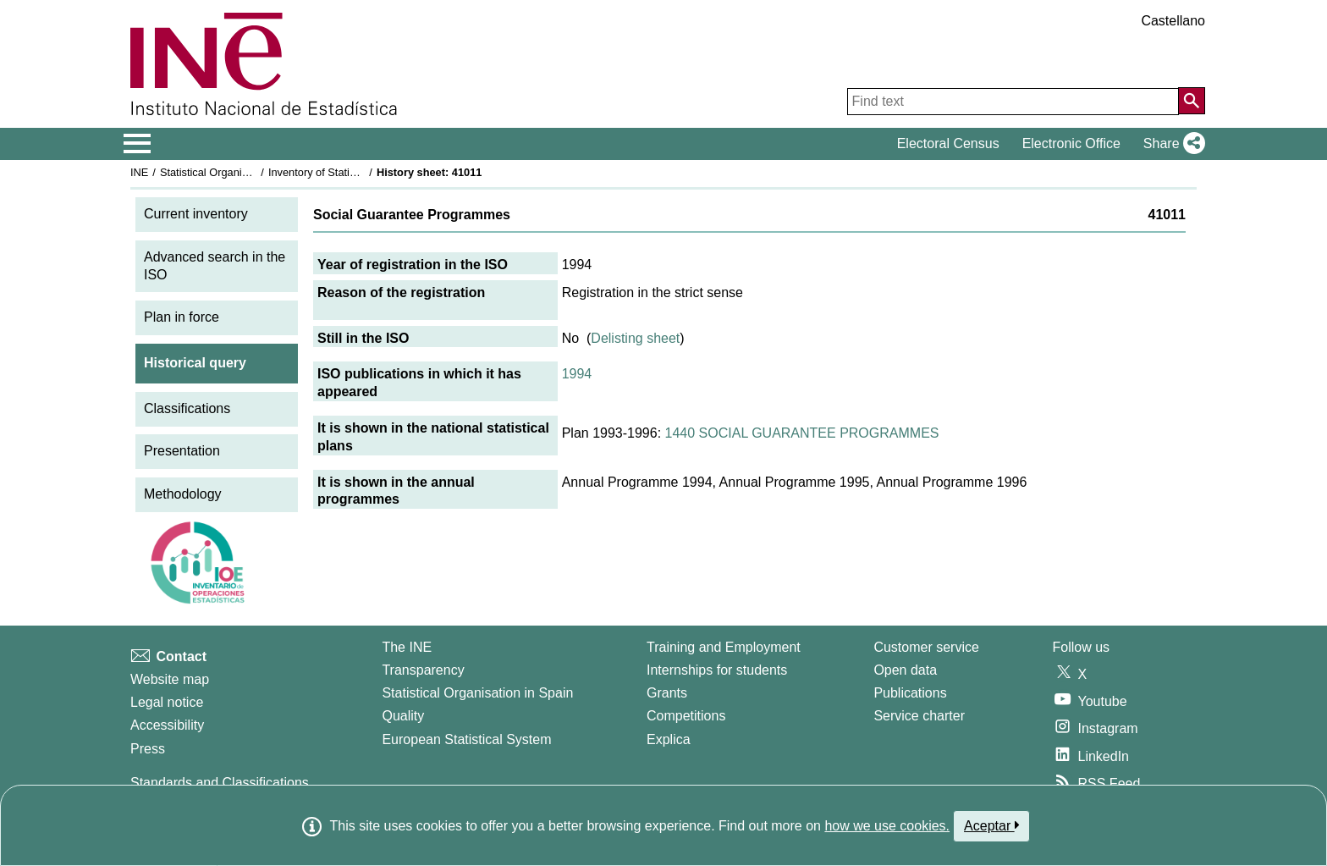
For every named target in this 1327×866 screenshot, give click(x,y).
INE (139, 172)
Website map (169, 679)
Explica (669, 739)
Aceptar (991, 825)
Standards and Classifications (219, 782)
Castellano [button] (1173, 21)
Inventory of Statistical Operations (349, 172)
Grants (667, 693)
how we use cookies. (887, 826)
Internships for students (717, 670)
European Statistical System (466, 739)
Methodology (183, 494)
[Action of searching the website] (1191, 100)
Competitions (686, 716)
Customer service (925, 647)
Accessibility (167, 725)
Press (147, 749)
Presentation (182, 451)
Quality (403, 716)
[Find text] (1013, 101)
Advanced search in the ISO (214, 266)
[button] (1171, 144)
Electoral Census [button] (948, 143)
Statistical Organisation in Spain (236, 172)
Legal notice (166, 702)
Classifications (187, 408)
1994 (577, 374)
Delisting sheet (635, 338)
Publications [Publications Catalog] (909, 693)
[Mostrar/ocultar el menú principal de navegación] (137, 144)
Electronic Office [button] (1071, 143)
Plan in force (181, 317)
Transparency (423, 670)
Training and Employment (724, 647)
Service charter (919, 716)
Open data (905, 670)
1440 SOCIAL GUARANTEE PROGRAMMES (802, 433)
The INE (407, 647)
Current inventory (196, 214)
